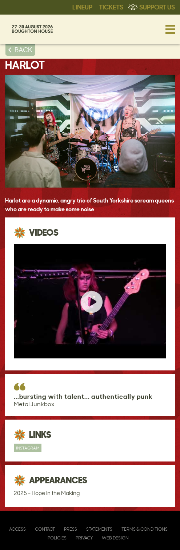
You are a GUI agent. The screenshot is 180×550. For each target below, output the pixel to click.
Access (17, 529)
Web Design (115, 538)
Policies (57, 538)
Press (70, 529)
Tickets (111, 6)
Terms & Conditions (144, 529)
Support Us (157, 6)
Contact (45, 529)
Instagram (27, 448)
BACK (23, 49)
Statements (99, 529)
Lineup (82, 6)
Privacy (84, 538)
